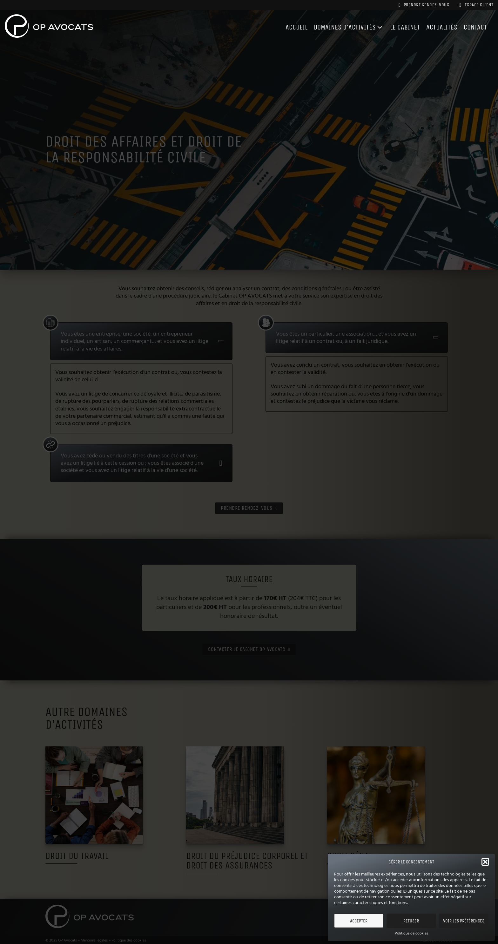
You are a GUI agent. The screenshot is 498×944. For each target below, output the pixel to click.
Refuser (411, 921)
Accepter (358, 921)
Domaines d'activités (336, 27)
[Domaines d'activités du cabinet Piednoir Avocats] (373, 27)
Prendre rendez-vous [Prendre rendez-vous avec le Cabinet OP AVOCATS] (420, 5)
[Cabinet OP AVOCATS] (49, 27)
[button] (485, 862)
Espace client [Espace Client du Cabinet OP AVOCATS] (475, 5)
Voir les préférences (463, 921)
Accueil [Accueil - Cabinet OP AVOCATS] (285, 27)
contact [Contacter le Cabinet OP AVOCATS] (474, 27)
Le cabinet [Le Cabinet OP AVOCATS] (400, 27)
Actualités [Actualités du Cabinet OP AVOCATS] (439, 27)
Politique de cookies (411, 933)
